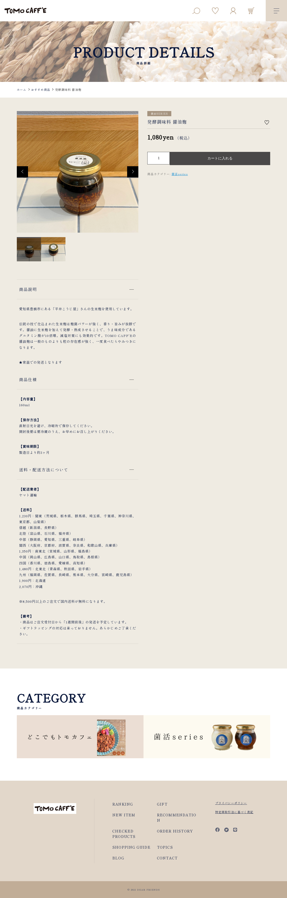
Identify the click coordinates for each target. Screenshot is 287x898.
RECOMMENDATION (176, 817)
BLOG (118, 858)
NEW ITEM (123, 814)
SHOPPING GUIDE (131, 847)
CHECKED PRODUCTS (124, 833)
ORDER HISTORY (175, 831)
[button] (22, 171)
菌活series (180, 174)
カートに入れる (220, 158)
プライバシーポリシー (231, 803)
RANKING (122, 804)
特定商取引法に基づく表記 (234, 812)
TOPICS (165, 847)
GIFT (162, 804)
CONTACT (167, 858)
